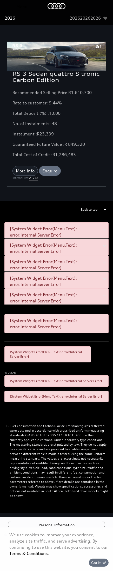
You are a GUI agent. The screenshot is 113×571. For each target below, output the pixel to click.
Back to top (89, 209)
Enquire (49, 170)
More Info (25, 170)
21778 (33, 178)
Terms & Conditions (28, 553)
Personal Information (57, 525)
